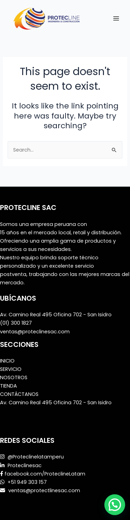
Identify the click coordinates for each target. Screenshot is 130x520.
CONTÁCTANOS (19, 394)
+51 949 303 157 (26, 482)
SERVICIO (10, 369)
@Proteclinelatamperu (36, 456)
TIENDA (8, 385)
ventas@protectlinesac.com (43, 490)
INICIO (7, 360)
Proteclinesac (25, 465)
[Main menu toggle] (116, 18)
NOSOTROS (13, 377)
